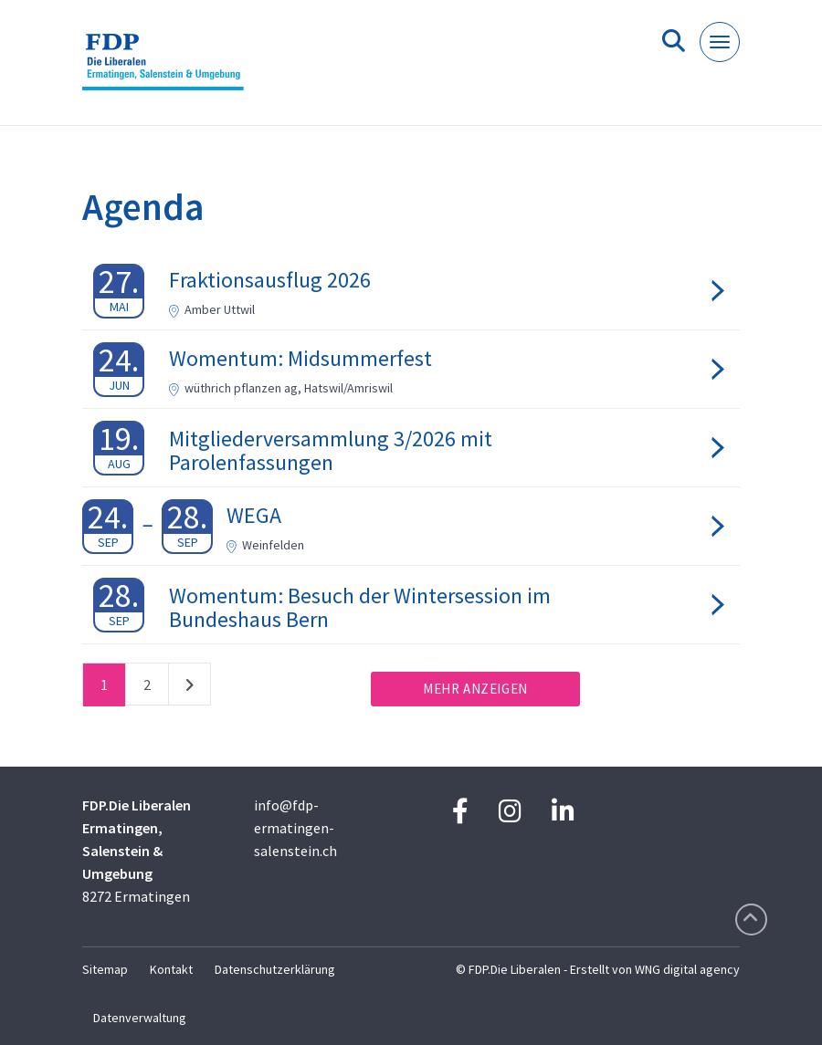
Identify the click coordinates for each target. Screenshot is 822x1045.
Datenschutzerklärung (275, 969)
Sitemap (105, 969)
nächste (189, 688)
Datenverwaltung (139, 1017)
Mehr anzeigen (475, 688)
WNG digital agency (687, 969)
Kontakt (171, 969)
